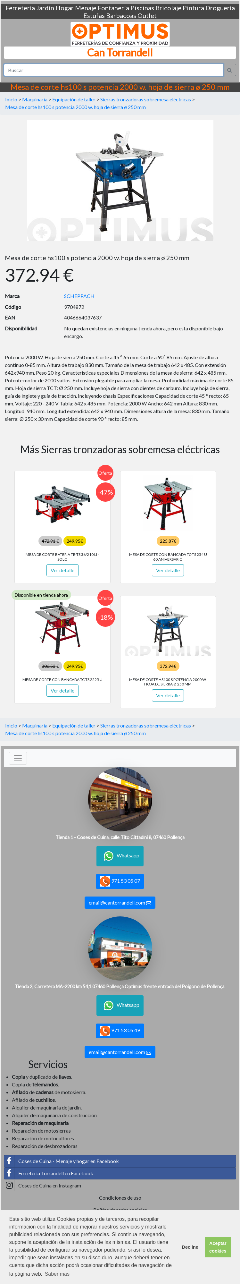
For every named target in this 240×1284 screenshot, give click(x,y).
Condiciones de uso (120, 1198)
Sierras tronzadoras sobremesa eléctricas (145, 99)
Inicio (11, 99)
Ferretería (20, 8)
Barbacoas (121, 15)
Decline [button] (190, 1247)
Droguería (220, 8)
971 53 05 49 (120, 1031)
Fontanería (113, 8)
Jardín (45, 8)
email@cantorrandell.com (120, 902)
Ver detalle (62, 570)
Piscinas (142, 8)
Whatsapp (120, 856)
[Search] (113, 70)
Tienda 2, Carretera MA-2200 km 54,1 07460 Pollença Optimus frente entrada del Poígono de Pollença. (120, 986)
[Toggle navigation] (18, 758)
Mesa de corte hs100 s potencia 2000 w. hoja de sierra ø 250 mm (75, 107)
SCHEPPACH (79, 296)
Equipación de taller (73, 99)
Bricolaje (168, 8)
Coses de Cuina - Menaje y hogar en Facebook (61, 1161)
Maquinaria (34, 99)
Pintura (193, 8)
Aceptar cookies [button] (218, 1247)
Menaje (85, 8)
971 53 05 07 (120, 881)
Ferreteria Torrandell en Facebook (48, 1173)
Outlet (147, 15)
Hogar (64, 8)
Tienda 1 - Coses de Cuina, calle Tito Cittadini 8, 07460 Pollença (120, 837)
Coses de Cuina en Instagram (42, 1185)
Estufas (94, 15)
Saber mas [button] (57, 1274)
